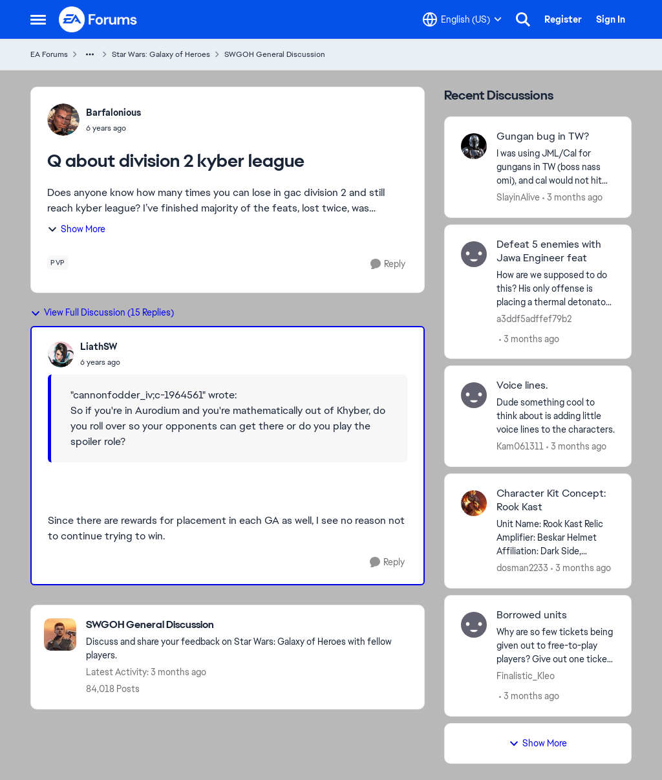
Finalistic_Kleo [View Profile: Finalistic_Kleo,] (525, 676)
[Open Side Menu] (38, 19)
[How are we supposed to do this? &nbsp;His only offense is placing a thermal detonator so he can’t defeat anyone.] (555, 288)
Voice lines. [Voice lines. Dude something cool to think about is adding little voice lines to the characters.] (522, 385)
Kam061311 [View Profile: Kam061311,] (520, 446)
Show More (76, 229)
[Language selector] (462, 19)
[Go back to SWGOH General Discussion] (248, 625)
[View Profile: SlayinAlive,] (474, 146)
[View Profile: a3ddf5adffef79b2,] (474, 254)
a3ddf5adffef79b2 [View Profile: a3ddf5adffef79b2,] (533, 318)
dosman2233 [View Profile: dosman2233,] (522, 568)
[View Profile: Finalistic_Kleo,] (474, 625)
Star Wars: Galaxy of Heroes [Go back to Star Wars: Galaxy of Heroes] (161, 54)
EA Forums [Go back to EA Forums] (49, 54)
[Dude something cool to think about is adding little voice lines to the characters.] (555, 416)
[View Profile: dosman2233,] (474, 503)
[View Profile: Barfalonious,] (63, 119)
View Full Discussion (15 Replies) (102, 312)
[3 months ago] (572, 197)
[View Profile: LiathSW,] (61, 354)
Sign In (610, 19)
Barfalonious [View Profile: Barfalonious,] (113, 112)
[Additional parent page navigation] (90, 54)
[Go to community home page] (98, 19)
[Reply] (388, 264)
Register (563, 19)
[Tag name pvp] (58, 262)
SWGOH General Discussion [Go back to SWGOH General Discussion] (274, 54)
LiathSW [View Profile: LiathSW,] (99, 346)
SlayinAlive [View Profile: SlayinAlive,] (518, 197)
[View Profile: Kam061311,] (474, 395)
